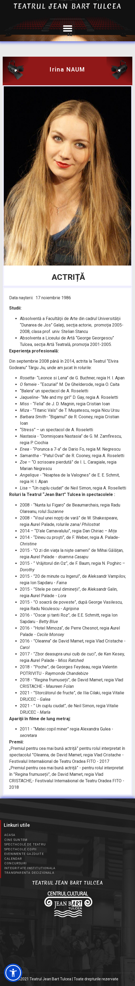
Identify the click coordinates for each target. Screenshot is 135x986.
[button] (67, 28)
